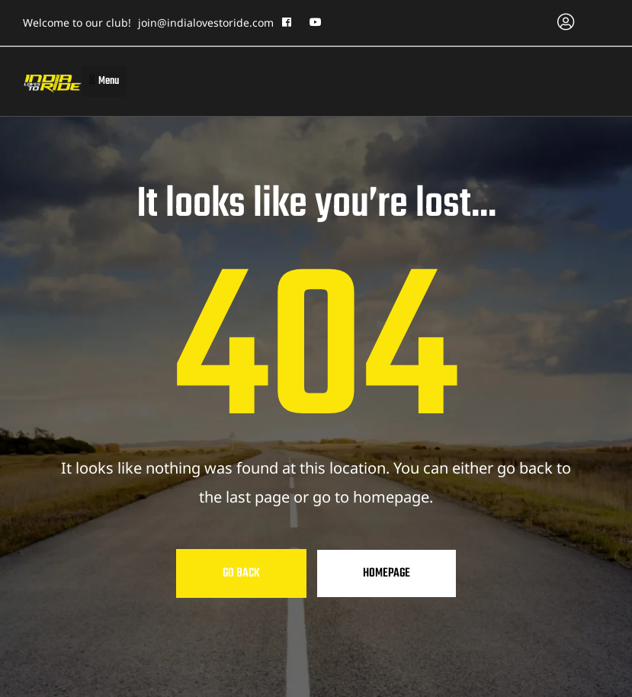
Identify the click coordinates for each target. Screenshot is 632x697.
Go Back (241, 573)
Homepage (386, 573)
